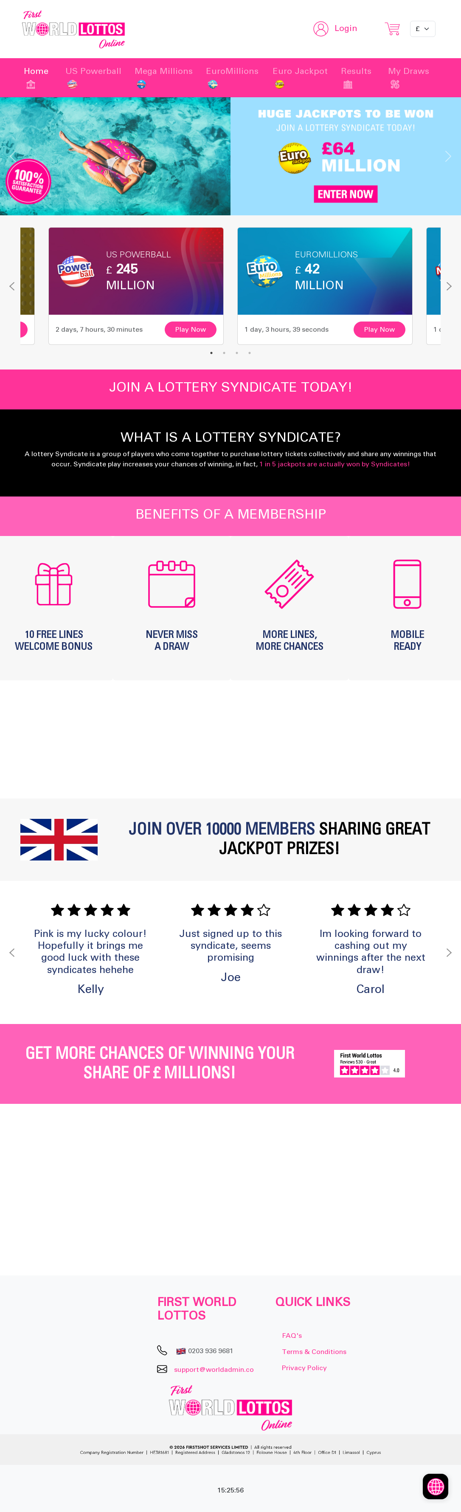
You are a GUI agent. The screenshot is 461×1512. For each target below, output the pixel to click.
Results (356, 77)
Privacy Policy (304, 1368)
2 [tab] (224, 353)
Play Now (190, 329)
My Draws (408, 77)
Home (36, 77)
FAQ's (292, 1335)
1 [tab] (211, 353)
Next (449, 286)
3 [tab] (237, 353)
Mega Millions (164, 77)
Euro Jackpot (300, 77)
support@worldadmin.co (214, 1369)
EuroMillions (232, 77)
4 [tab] (249, 353)
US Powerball (93, 77)
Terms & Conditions (314, 1351)
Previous (12, 286)
